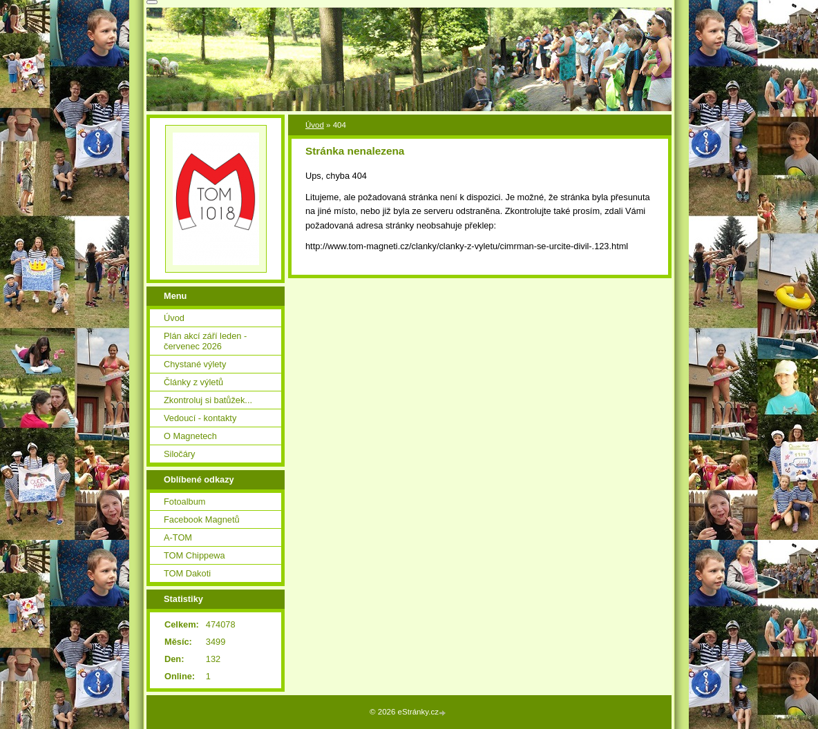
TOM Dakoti (187, 573)
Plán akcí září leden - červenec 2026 (205, 341)
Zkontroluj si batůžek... (208, 400)
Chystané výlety (195, 364)
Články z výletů (193, 382)
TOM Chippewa (194, 555)
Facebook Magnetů (202, 519)
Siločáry (180, 454)
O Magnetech (190, 436)
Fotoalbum (184, 501)
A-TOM (178, 537)
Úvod (314, 125)
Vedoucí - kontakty (200, 418)
